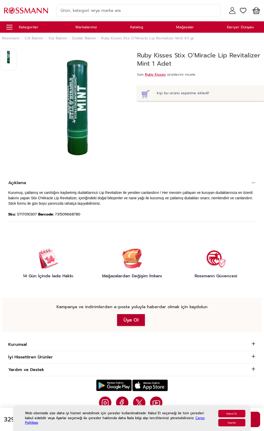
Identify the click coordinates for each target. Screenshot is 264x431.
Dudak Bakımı (84, 38)
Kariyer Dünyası (240, 27)
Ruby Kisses (155, 74)
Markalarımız (86, 27)
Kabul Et (231, 414)
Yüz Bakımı (57, 38)
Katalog (136, 27)
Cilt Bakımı (34, 38)
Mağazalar (185, 27)
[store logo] (26, 10)
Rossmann (10, 38)
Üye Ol (130, 320)
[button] (255, 10)
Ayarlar (231, 423)
